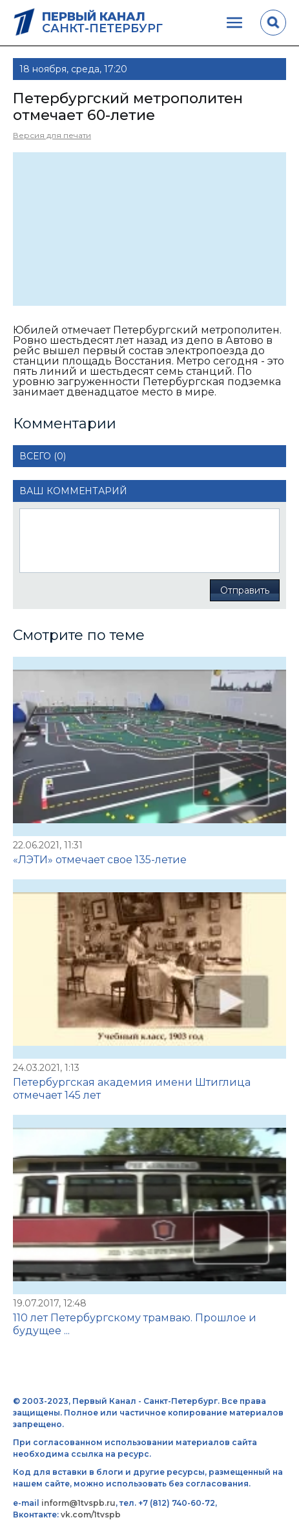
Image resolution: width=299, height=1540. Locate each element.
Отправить (244, 590)
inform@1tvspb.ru (78, 1503)
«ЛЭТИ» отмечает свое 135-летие (100, 860)
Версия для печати (52, 135)
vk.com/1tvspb (91, 1514)
